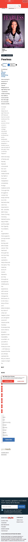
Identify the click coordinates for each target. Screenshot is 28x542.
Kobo (1, 411)
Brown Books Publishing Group (4, 74)
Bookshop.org (1, 395)
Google (1, 406)
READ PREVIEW (4, 50)
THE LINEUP (3, 526)
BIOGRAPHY (9, 55)
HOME (3, 55)
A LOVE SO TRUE (4, 520)
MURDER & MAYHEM (5, 528)
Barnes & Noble (1, 389)
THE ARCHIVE (3, 522)
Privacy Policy (20, 522)
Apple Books (1, 400)
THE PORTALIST (4, 530)
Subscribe (25, 1)
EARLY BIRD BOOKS (5, 524)
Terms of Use (20, 520)
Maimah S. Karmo (5, 65)
